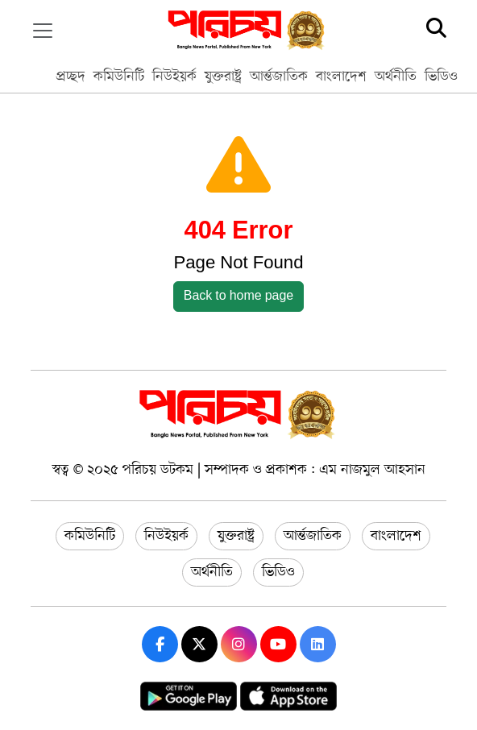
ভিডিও (441, 76)
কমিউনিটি (118, 76)
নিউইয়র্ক (174, 76)
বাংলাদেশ (341, 76)
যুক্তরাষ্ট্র (223, 76)
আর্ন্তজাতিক (279, 76)
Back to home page (239, 296)
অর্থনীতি (396, 76)
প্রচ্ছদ (70, 76)
